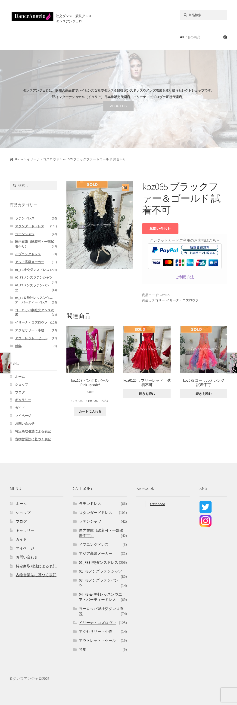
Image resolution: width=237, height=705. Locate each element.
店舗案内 (87, 36)
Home (19, 159)
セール (48, 36)
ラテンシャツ (24, 234)
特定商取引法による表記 (33, 431)
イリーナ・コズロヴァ (43, 159)
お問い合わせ (127, 36)
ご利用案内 (66, 36)
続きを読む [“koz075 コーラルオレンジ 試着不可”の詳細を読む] (204, 394)
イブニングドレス (28, 254)
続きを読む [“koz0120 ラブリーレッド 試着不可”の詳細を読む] (147, 394)
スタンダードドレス (29, 226)
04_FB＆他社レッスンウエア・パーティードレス (34, 300)
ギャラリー (23, 400)
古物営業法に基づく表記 (33, 439)
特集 (18, 346)
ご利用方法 (184, 277)
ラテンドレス (24, 218)
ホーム (13, 36)
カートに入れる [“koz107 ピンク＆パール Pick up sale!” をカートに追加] (90, 411)
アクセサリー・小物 (29, 330)
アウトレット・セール (31, 338)
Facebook (145, 488)
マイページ (23, 416)
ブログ (107, 36)
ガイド (20, 408)
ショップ (31, 36)
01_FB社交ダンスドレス (32, 270)
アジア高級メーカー (29, 262)
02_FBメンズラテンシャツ (34, 277)
